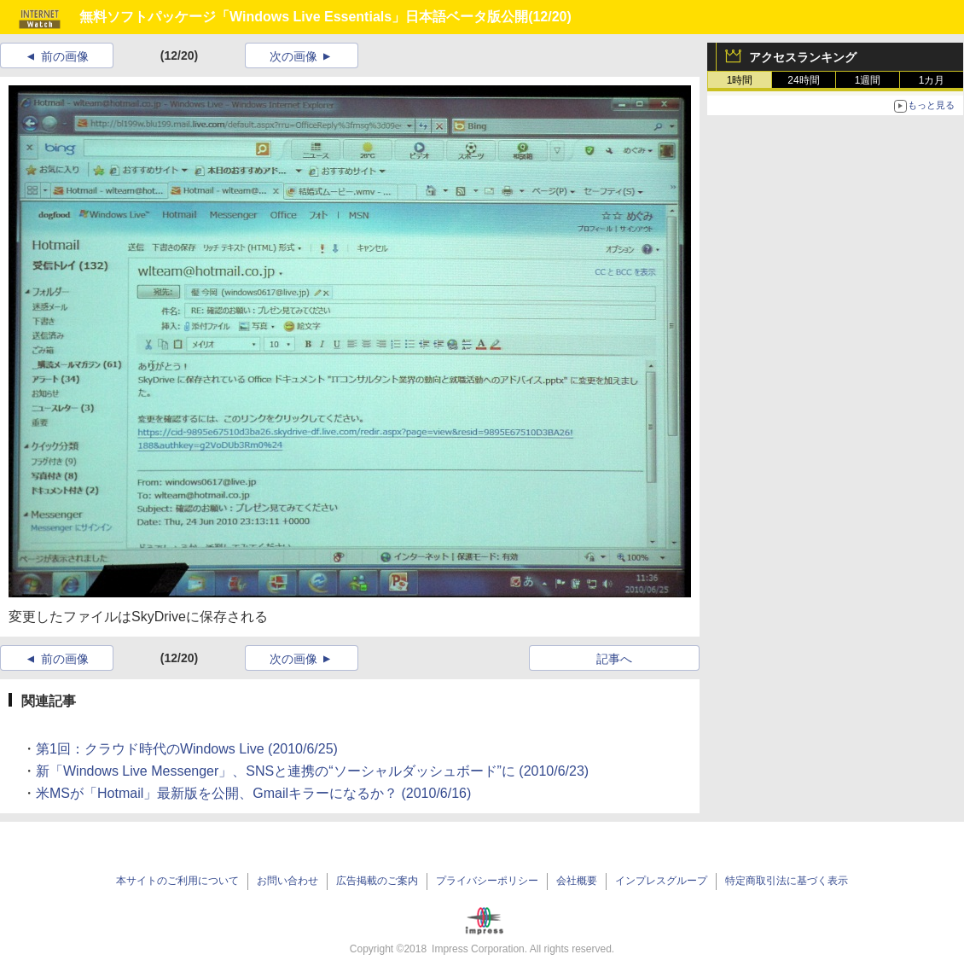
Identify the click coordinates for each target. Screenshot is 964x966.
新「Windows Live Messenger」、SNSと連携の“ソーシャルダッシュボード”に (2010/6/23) (312, 771)
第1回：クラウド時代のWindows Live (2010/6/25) (187, 749)
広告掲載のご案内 (377, 881)
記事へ (614, 659)
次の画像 (293, 56)
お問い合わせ (287, 881)
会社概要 (576, 881)
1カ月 (932, 80)
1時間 (740, 80)
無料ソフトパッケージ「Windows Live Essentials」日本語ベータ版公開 (303, 16)
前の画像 (65, 56)
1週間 (868, 80)
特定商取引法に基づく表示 (786, 881)
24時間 (803, 80)
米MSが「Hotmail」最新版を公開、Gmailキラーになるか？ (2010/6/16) (253, 793)
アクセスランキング (803, 57)
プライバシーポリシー (487, 881)
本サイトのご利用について (177, 881)
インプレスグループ (661, 881)
